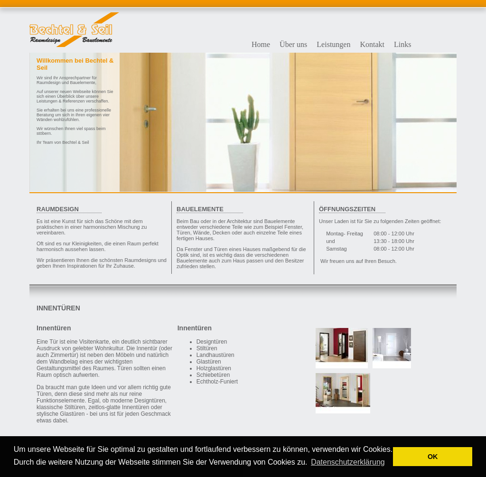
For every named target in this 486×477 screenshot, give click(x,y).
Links (402, 44)
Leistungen (333, 44)
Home (261, 44)
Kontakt (372, 44)
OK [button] (433, 456)
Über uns (293, 44)
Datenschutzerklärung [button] (348, 462)
